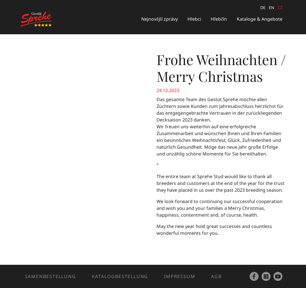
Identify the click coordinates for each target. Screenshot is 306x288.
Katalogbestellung (120, 276)
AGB (216, 276)
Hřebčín (219, 19)
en (271, 7)
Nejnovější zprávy (159, 19)
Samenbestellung (50, 276)
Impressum (179, 276)
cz (280, 7)
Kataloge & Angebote (259, 19)
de (262, 7)
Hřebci (194, 19)
